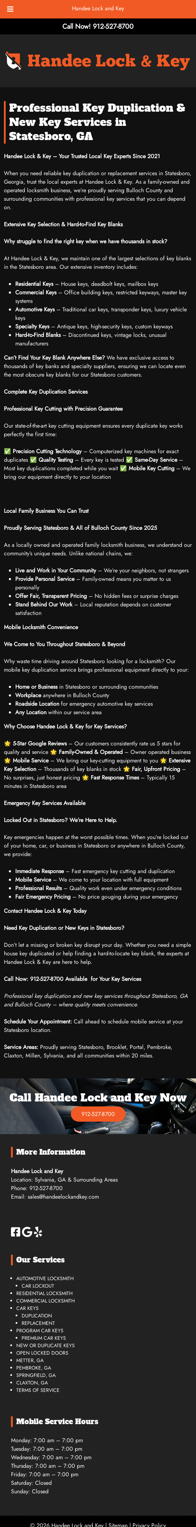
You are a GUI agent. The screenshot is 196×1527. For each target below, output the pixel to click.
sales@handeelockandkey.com (63, 1197)
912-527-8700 (98, 1114)
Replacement (38, 1323)
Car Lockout (38, 1285)
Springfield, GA (36, 1375)
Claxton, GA (32, 1382)
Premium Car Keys (44, 1338)
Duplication (37, 1315)
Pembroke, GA (33, 1367)
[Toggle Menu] (10, 9)
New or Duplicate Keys (45, 1345)
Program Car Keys (39, 1330)
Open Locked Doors (42, 1352)
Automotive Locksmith (45, 1278)
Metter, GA (30, 1360)
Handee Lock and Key (98, 8)
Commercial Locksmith (45, 1300)
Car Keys (27, 1308)
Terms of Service (38, 1390)
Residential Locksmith (44, 1293)
